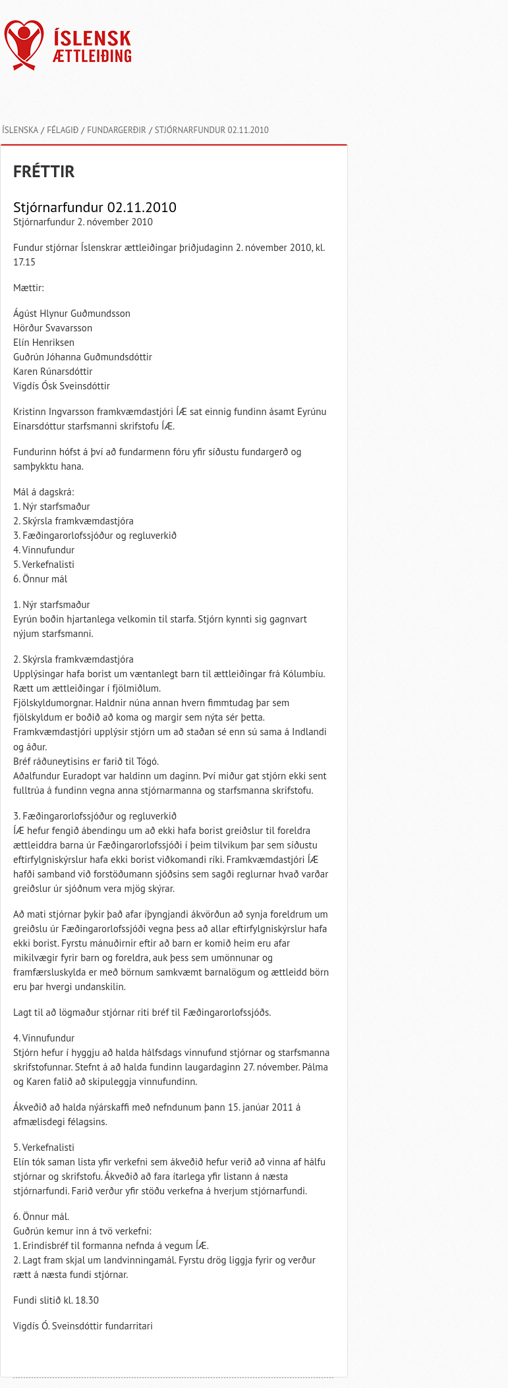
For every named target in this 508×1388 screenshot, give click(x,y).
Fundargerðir (116, 130)
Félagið (62, 130)
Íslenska (20, 130)
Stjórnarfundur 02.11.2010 (212, 130)
